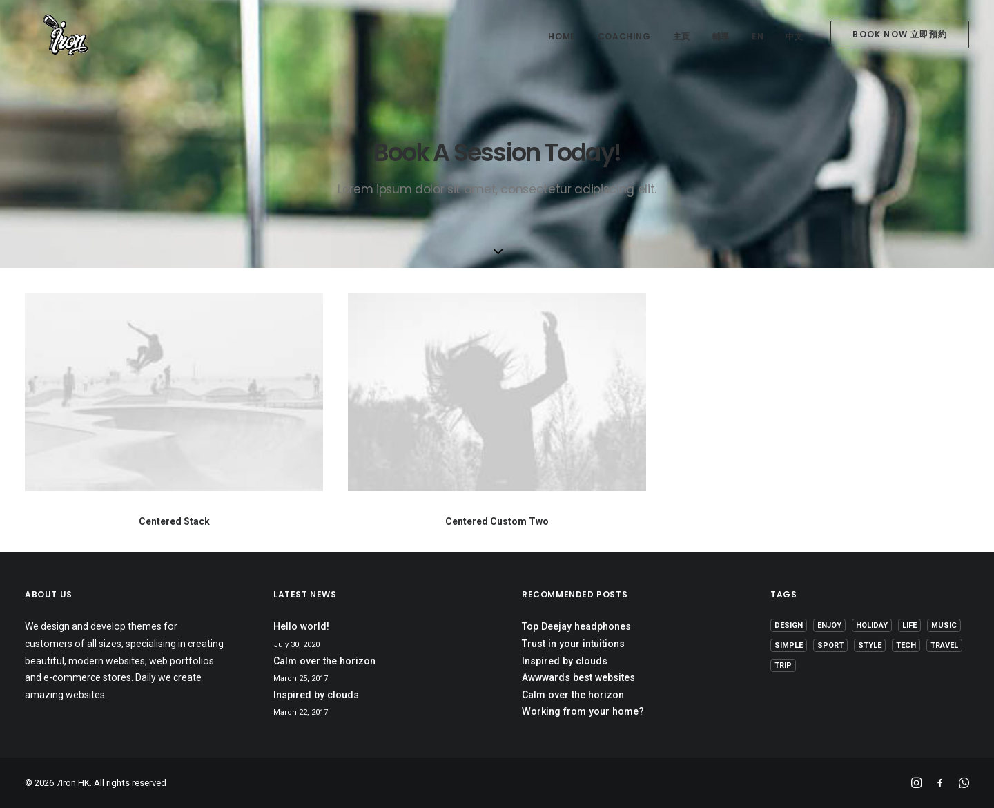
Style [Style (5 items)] (869, 645)
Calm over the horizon (324, 660)
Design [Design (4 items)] (788, 625)
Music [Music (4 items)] (944, 625)
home (561, 36)
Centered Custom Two (497, 521)
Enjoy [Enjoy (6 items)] (829, 625)
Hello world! (301, 626)
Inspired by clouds (316, 694)
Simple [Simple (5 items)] (788, 645)
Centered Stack (174, 521)
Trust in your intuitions (573, 643)
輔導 (721, 36)
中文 (794, 36)
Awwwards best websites (578, 677)
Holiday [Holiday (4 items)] (872, 625)
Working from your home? (583, 711)
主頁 (681, 36)
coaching (624, 36)
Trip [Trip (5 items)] (783, 665)
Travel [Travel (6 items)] (944, 645)
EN (757, 36)
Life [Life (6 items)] (909, 625)
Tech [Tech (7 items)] (906, 645)
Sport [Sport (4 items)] (830, 645)
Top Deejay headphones (576, 626)
